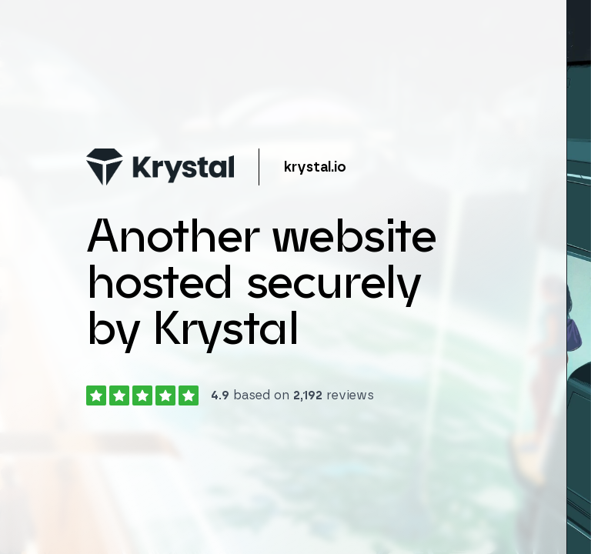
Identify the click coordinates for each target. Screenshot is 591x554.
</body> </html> (295, 277)
